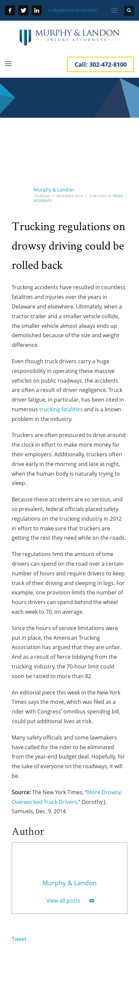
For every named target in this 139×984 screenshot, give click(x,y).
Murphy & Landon (54, 189)
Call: (101, 64)
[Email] (92, 901)
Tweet (19, 939)
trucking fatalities (61, 409)
